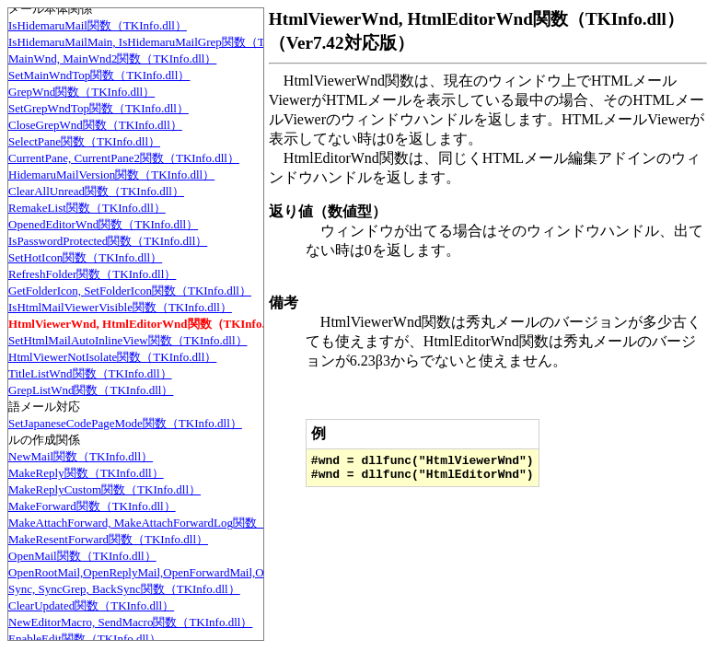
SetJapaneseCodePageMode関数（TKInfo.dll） (125, 423)
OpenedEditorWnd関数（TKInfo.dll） (103, 224)
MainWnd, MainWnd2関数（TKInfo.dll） (112, 58)
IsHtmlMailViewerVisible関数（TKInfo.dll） (120, 307)
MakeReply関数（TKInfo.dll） (86, 473)
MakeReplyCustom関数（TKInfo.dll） (104, 489)
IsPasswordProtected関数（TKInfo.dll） (107, 241)
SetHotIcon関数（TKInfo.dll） (85, 257)
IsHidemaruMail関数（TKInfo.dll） (97, 25)
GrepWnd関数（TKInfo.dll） (81, 92)
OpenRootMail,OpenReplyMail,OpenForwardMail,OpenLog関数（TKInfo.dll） (204, 572)
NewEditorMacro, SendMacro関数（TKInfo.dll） (130, 622)
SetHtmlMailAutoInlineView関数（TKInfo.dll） (128, 340)
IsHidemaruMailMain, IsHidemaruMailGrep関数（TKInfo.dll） (164, 42)
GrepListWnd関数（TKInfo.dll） (90, 390)
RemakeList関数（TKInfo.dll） (87, 208)
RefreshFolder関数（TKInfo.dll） (92, 274)
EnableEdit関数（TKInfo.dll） (84, 639)
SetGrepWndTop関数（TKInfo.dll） (98, 108)
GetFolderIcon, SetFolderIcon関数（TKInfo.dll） (129, 290)
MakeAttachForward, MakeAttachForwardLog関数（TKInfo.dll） (170, 522)
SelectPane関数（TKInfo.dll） (84, 141)
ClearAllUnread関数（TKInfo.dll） (96, 191)
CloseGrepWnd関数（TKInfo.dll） (95, 125)
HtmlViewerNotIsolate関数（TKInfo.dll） (112, 357)
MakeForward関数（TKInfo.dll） (92, 506)
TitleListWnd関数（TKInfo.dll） (90, 373)
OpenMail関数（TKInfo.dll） (82, 556)
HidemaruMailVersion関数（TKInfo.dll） (111, 174)
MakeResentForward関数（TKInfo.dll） (108, 539)
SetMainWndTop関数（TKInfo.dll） (99, 75)
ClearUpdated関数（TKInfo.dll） (91, 605)
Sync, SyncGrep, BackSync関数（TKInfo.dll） (124, 589)
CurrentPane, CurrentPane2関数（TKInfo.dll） (123, 158)
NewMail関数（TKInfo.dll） (80, 456)
